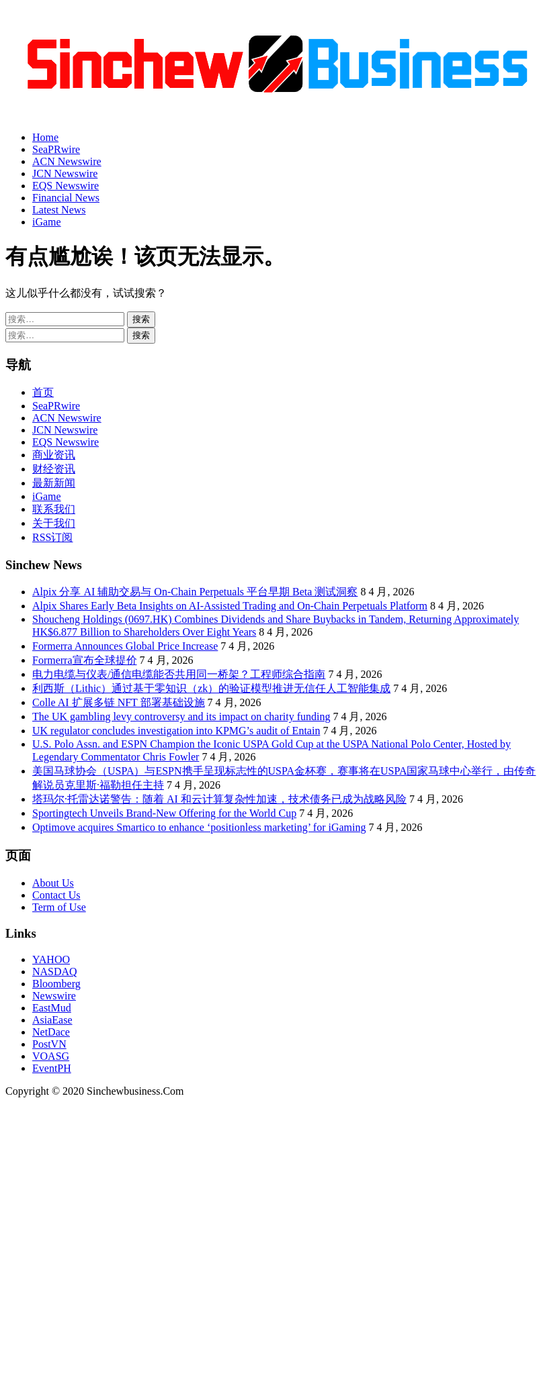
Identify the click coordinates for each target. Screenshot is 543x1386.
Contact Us (56, 895)
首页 (43, 392)
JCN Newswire (64, 173)
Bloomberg (56, 983)
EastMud (51, 1007)
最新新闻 (53, 483)
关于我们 (53, 523)
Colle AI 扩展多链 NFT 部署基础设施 (118, 702)
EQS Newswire (65, 185)
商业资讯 (53, 454)
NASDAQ (54, 971)
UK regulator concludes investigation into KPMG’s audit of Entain (176, 730)
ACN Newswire (66, 161)
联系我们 (53, 509)
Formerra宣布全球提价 (84, 660)
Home (45, 137)
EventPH (51, 1068)
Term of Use (59, 907)
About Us (53, 883)
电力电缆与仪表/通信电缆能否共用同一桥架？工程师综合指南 (178, 674)
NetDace (51, 1032)
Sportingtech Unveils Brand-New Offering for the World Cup (164, 813)
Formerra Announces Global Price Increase (125, 646)
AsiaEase (52, 1020)
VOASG (50, 1056)
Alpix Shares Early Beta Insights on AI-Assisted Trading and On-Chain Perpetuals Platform (229, 605)
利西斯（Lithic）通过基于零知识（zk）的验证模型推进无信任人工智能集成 (211, 688)
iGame (46, 222)
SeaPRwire (56, 149)
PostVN (49, 1044)
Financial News (65, 197)
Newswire (54, 995)
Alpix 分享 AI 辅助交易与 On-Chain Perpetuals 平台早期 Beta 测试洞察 (195, 591)
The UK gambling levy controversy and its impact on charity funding (181, 716)
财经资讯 (53, 469)
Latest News (59, 209)
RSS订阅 (52, 537)
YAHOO (51, 959)
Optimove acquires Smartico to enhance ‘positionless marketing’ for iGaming (199, 827)
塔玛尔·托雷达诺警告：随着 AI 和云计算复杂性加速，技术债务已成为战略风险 (219, 799)
